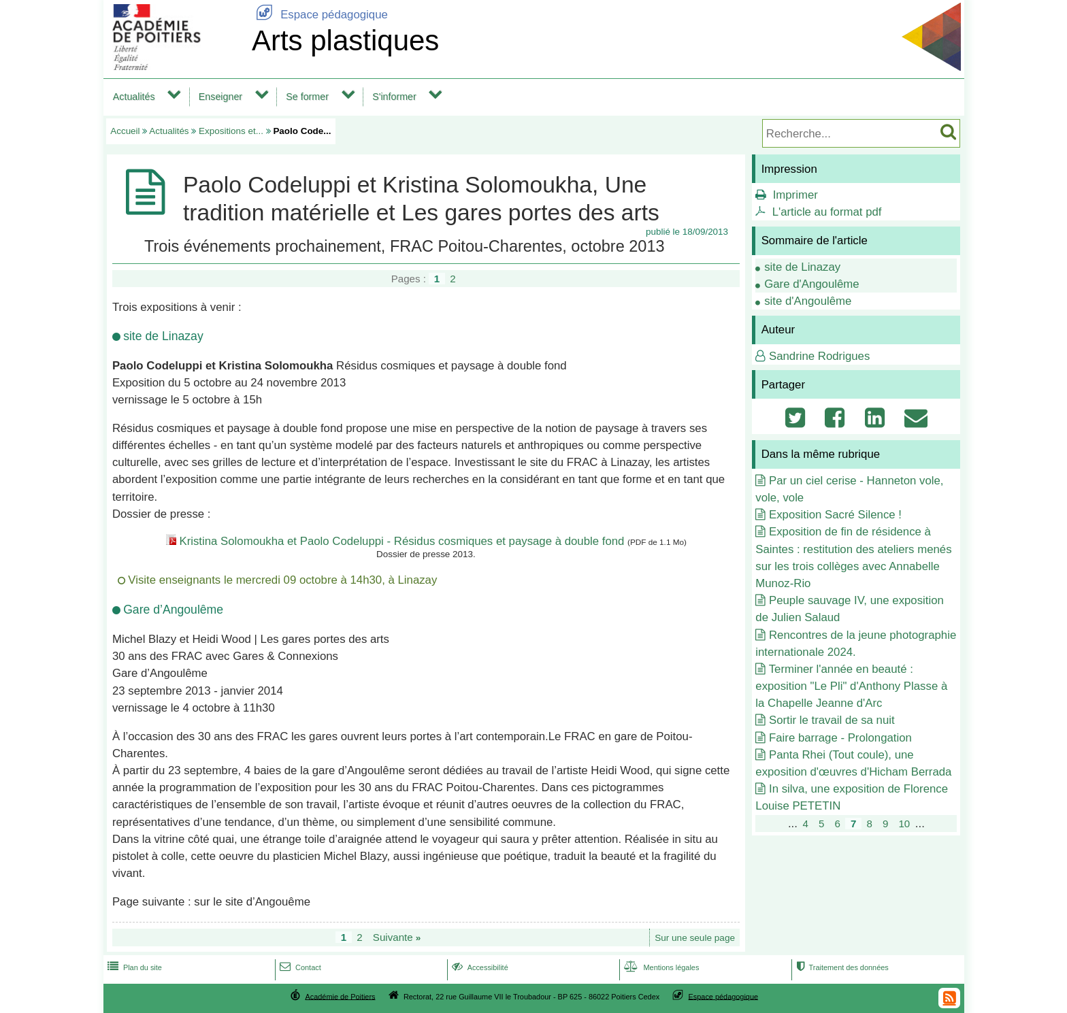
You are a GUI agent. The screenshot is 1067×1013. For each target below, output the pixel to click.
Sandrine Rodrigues (819, 356)
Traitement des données (840, 967)
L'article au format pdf (827, 211)
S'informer (394, 96)
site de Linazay (802, 267)
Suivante (397, 937)
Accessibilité (478, 967)
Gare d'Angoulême (811, 284)
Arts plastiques (345, 40)
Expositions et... (231, 131)
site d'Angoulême (807, 301)
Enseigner (220, 96)
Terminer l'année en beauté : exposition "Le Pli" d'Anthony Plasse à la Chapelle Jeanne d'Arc (851, 686)
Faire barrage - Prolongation (840, 737)
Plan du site (133, 967)
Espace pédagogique (320, 14)
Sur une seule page (695, 938)
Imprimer (795, 194)
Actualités (134, 96)
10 (904, 823)
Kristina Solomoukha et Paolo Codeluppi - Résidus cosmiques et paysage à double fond (401, 541)
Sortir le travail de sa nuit (832, 720)
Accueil (124, 131)
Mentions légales (660, 967)
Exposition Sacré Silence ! (835, 514)
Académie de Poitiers (340, 996)
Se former (307, 96)
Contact (299, 967)
